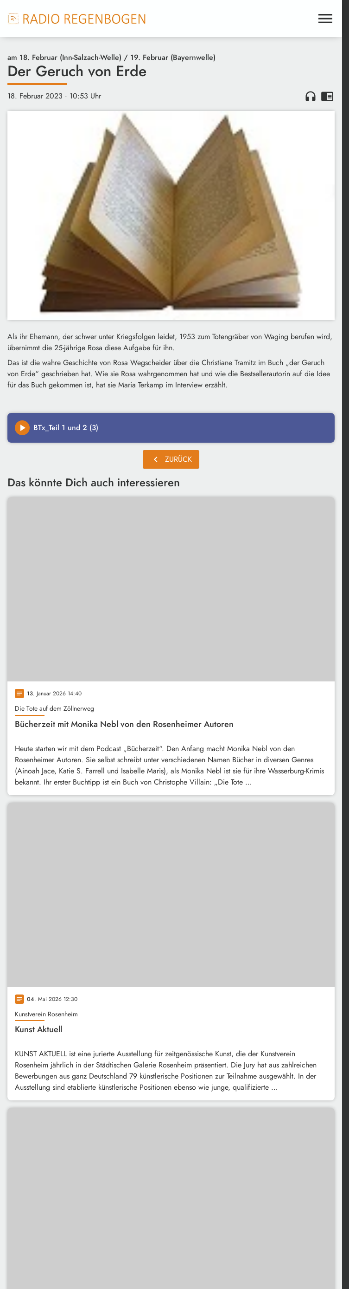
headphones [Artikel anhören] (310, 96)
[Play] (22, 427)
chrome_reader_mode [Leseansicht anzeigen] (327, 96)
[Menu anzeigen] (325, 18)
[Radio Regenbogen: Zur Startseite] (76, 18)
